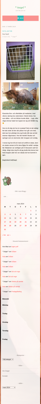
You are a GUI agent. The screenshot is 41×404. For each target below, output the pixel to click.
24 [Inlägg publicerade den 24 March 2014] (5, 225)
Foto (4, 31)
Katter (9, 31)
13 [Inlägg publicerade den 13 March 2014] (20, 218)
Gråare (14, 251)
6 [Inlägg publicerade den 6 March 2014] (20, 214)
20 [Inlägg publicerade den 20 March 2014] (20, 222)
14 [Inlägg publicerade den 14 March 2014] (26, 218)
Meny (22, 18)
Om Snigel (5, 371)
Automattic (20, 400)
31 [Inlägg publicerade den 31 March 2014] (5, 229)
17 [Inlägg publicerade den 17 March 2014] (5, 222)
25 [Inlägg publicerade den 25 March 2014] (10, 225)
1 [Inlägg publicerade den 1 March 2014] (30, 210)
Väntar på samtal (17, 281)
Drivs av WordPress (12, 398)
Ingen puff (14, 246)
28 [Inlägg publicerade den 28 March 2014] (26, 225)
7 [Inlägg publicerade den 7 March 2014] (25, 214)
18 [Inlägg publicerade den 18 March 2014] (10, 222)
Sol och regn (16, 271)
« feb (4, 235)
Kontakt (4, 376)
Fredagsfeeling (17, 291)
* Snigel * (20, 7)
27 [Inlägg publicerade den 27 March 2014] (20, 225)
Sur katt (5, 34)
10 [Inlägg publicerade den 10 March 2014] (5, 218)
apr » (8, 235)
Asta (3, 256)
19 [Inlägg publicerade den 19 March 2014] (15, 222)
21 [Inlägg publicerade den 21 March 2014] (26, 222)
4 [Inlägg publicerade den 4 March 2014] (10, 214)
